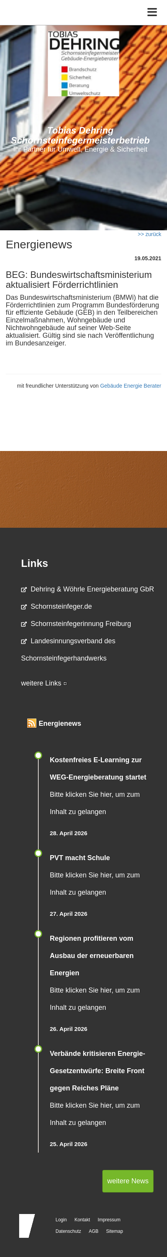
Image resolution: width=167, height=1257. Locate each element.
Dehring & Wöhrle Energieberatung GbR (87, 589)
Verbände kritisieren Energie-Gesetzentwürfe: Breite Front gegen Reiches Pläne (97, 1071)
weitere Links (44, 683)
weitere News (128, 1181)
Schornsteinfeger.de (56, 606)
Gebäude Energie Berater (130, 386)
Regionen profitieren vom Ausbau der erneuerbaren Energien (92, 956)
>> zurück (149, 234)
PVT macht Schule (80, 858)
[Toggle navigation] (152, 12)
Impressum (109, 1219)
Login (61, 1219)
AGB (93, 1231)
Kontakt (82, 1219)
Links (34, 563)
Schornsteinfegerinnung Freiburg (76, 624)
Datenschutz (68, 1231)
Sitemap (114, 1231)
